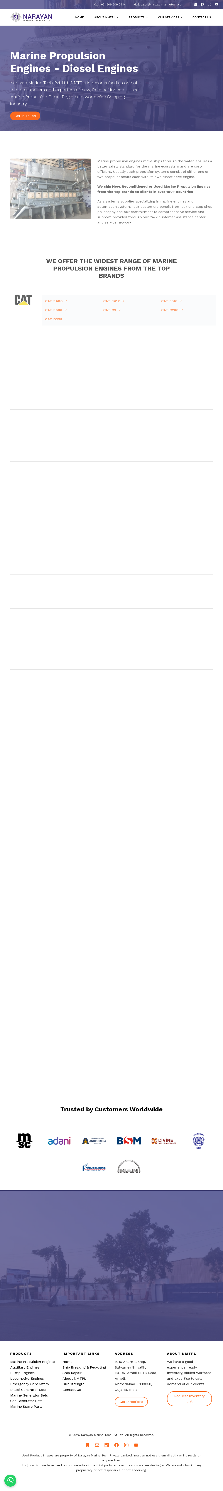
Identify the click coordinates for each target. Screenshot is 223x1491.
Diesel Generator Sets (28, 1390)
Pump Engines (22, 1373)
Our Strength (73, 1384)
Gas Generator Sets (26, 1401)
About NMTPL (74, 1378)
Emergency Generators (29, 1384)
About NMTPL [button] (105, 17)
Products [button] (137, 17)
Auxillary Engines (24, 1367)
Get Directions (131, 1402)
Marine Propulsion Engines (32, 1362)
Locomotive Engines (27, 1378)
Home (79, 17)
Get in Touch (25, 116)
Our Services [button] (169, 17)
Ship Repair (72, 1373)
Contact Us (202, 17)
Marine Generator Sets (29, 1395)
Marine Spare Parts (26, 1406)
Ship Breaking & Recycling (84, 1367)
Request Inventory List (189, 1398)
